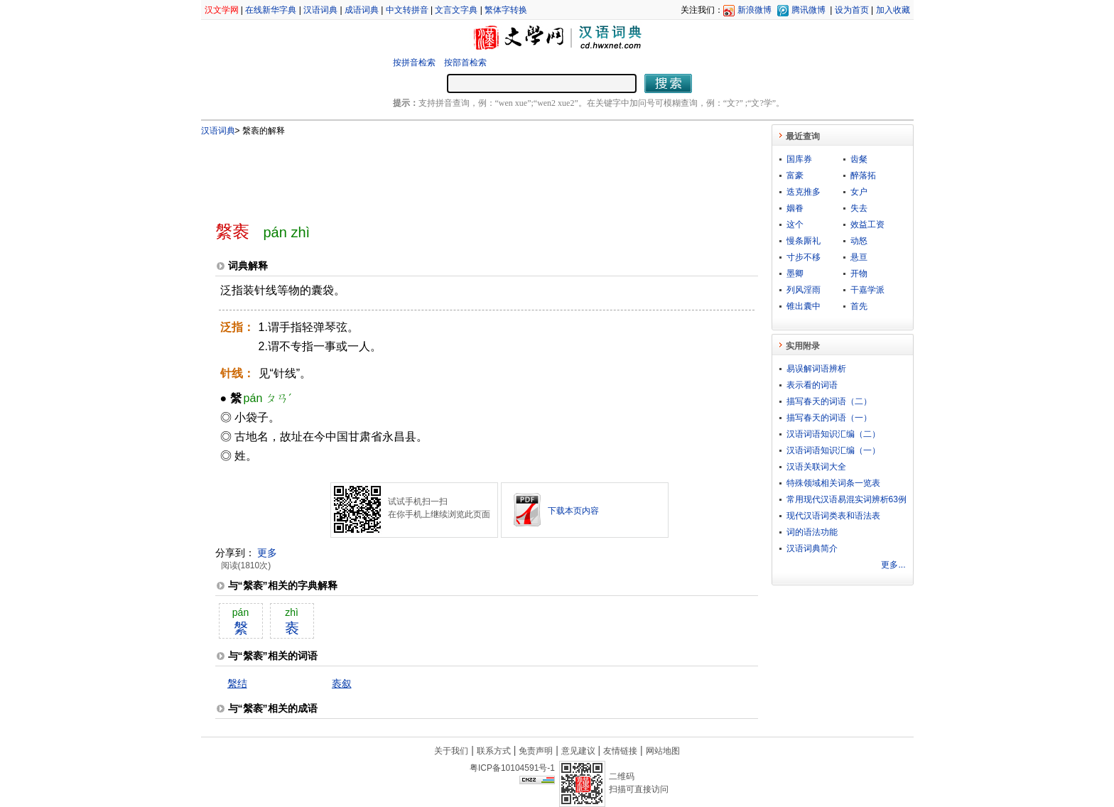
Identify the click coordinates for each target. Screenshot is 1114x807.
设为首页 (852, 10)
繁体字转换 (506, 10)
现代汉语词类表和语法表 (833, 516)
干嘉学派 (867, 290)
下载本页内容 (573, 511)
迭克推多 (803, 192)
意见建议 (578, 751)
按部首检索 (465, 62)
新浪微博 (754, 10)
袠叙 (342, 683)
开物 (858, 273)
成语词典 (362, 10)
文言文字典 (456, 10)
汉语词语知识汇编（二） (833, 434)
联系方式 (494, 751)
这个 (795, 224)
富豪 (795, 175)
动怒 (858, 241)
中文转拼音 (407, 10)
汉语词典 (320, 10)
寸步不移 (803, 257)
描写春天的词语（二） (829, 401)
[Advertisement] (463, 173)
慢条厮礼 (803, 241)
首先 (858, 306)
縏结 (237, 683)
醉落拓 (863, 175)
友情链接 (620, 751)
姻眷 (795, 208)
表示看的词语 (812, 385)
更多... (893, 565)
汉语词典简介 (812, 548)
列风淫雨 (803, 290)
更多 (267, 552)
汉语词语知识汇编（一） (833, 450)
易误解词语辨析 (816, 369)
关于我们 (451, 751)
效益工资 (867, 224)
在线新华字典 (270, 10)
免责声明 (536, 751)
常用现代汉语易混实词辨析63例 (846, 499)
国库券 (799, 159)
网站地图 (663, 751)
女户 (858, 192)
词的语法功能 (812, 532)
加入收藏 (893, 10)
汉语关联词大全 (816, 467)
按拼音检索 (414, 62)
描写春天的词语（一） (829, 418)
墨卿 (795, 273)
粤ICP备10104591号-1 (512, 768)
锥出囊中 (803, 306)
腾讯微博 (808, 10)
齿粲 (858, 159)
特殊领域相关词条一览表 (833, 483)
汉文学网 (222, 10)
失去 (858, 208)
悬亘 (858, 257)
